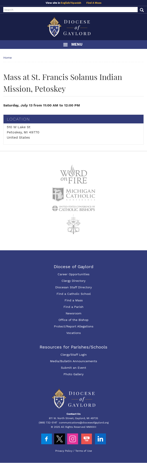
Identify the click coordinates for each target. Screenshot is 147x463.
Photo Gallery (73, 374)
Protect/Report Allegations (73, 326)
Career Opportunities (73, 274)
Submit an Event (73, 367)
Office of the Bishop (73, 320)
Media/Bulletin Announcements (73, 361)
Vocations (73, 333)
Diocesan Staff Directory (73, 287)
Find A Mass (93, 2)
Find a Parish (73, 307)
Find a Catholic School (74, 293)
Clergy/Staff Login (73, 354)
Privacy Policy (63, 450)
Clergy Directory (73, 280)
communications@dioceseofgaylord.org (84, 422)
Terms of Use (83, 450)
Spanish (76, 2)
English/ (66, 2)
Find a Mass (74, 300)
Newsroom (73, 313)
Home (7, 57)
